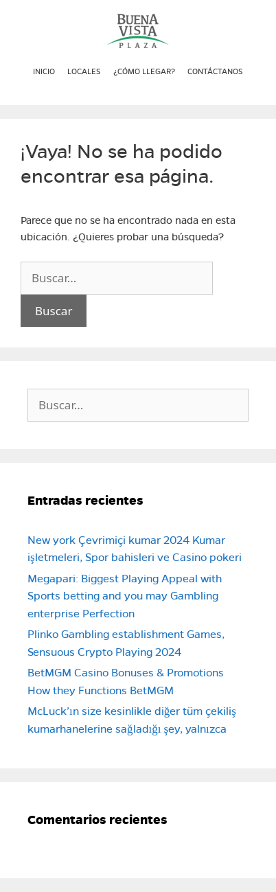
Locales (84, 71)
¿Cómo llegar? (144, 71)
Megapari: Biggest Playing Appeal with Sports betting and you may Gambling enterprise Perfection (124, 596)
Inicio (44, 71)
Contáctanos (215, 71)
